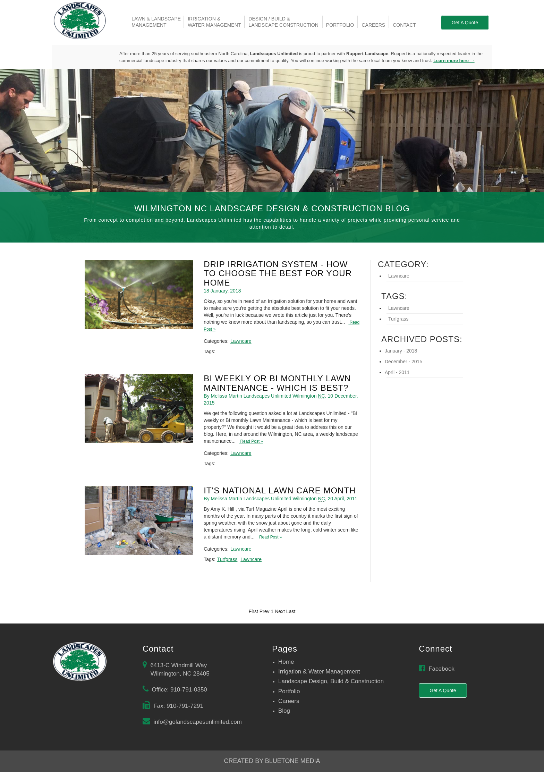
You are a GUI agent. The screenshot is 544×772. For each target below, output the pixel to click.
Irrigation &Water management (214, 22)
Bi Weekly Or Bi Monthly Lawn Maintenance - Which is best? (277, 383)
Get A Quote (465, 22)
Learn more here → (454, 60)
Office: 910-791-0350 (179, 689)
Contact (404, 25)
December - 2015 (403, 361)
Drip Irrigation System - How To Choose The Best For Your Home (278, 273)
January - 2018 (401, 351)
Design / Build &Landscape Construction (283, 22)
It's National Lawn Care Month (280, 490)
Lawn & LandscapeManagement (156, 22)
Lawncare (241, 341)
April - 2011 (397, 372)
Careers (373, 25)
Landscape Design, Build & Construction (331, 681)
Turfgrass (227, 559)
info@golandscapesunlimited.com (197, 722)
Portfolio (340, 25)
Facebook (441, 668)
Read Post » (251, 441)
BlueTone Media (292, 760)
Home (286, 662)
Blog (284, 710)
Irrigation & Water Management (319, 671)
